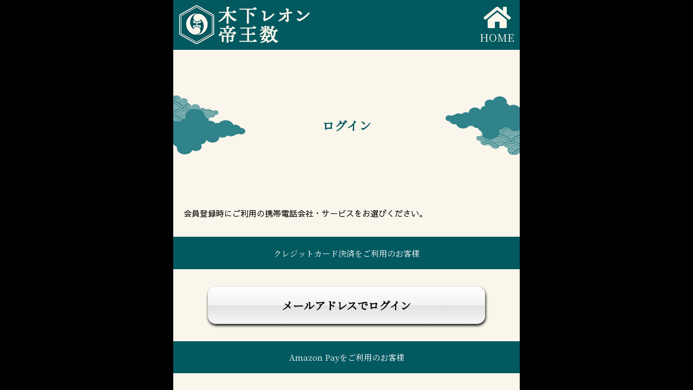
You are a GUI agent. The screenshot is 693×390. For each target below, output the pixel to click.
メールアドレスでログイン (346, 305)
